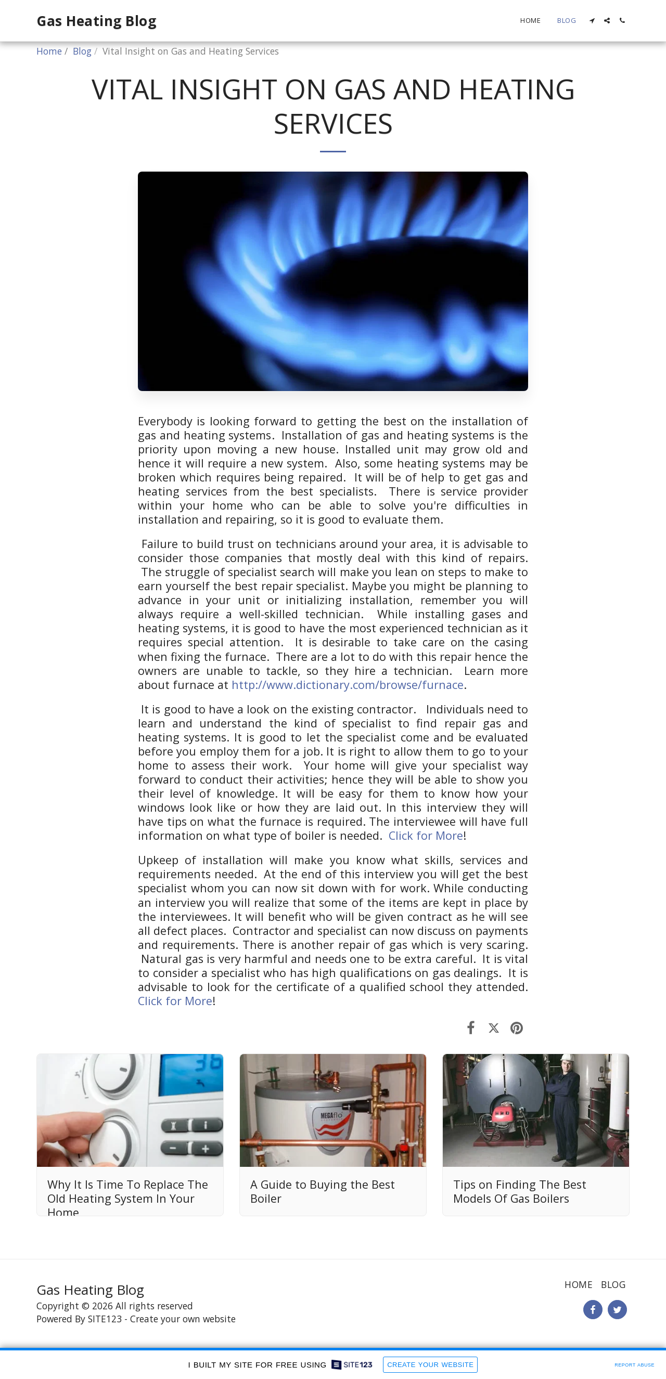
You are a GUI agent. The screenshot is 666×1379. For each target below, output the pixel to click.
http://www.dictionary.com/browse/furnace (348, 684)
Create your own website (183, 1318)
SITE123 (105, 1318)
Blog (82, 51)
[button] (592, 20)
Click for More (426, 835)
